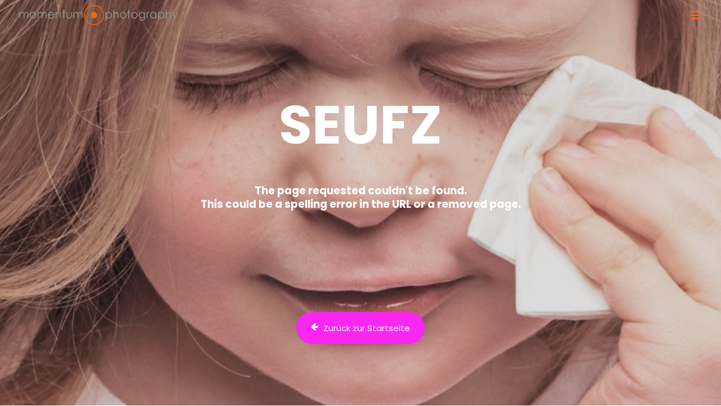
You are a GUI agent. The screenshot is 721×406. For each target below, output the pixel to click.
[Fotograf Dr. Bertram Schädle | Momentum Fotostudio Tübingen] (98, 15)
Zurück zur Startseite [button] (360, 328)
